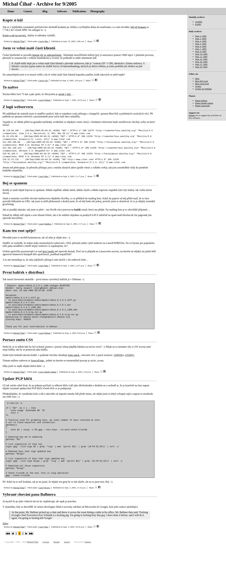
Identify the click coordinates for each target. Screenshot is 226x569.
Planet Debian (201, 100)
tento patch (74, 363)
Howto (47, 511)
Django (88, 565)
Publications (79, 11)
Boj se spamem (15, 183)
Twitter (198, 86)
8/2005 (198, 24)
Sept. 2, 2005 (200, 36)
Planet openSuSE (202, 106)
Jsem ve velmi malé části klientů (29, 48)
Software (62, 11)
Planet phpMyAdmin (204, 103)
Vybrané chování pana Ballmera (29, 518)
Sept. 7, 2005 (200, 49)
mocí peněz (48, 251)
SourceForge (38, 369)
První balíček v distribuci (23, 272)
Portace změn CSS (18, 348)
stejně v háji (64, 94)
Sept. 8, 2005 (200, 51)
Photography (97, 11)
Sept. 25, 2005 (201, 59)
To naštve (10, 87)
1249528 (118, 363)
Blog (44, 11)
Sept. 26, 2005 (201, 62)
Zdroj (5, 547)
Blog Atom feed (202, 84)
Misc (46, 41)
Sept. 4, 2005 (200, 41)
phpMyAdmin (50, 380)
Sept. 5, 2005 (200, 44)
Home (11, 11)
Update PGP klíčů (17, 387)
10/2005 (198, 22)
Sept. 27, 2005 (201, 64)
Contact (27, 11)
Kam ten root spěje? (19, 230)
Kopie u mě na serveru (14, 35)
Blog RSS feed (201, 81)
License (46, 565)
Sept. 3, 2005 (200, 38)
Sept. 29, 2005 (201, 67)
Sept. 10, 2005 (201, 54)
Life (46, 80)
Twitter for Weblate (203, 89)
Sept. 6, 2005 (200, 46)
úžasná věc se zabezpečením (47, 55)
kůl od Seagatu (138, 27)
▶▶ (31, 557)
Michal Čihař (19, 41)
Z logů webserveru (18, 107)
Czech (41, 41)
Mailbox (47, 224)
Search (67, 565)
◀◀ (8, 557)
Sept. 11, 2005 (201, 56)
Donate (192, 115)
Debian (47, 100)
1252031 (130, 363)
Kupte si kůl (13, 20)
